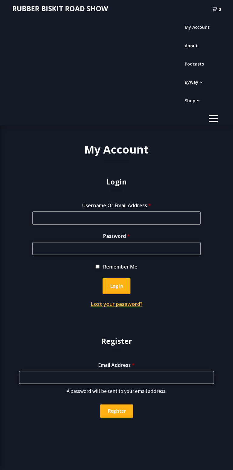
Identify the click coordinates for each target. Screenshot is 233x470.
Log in (116, 286)
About (191, 46)
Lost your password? (117, 303)
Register (117, 411)
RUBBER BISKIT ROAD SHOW (60, 8)
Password (116, 236)
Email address (116, 365)
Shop (190, 100)
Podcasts (194, 64)
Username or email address (116, 205)
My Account (197, 27)
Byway (191, 82)
